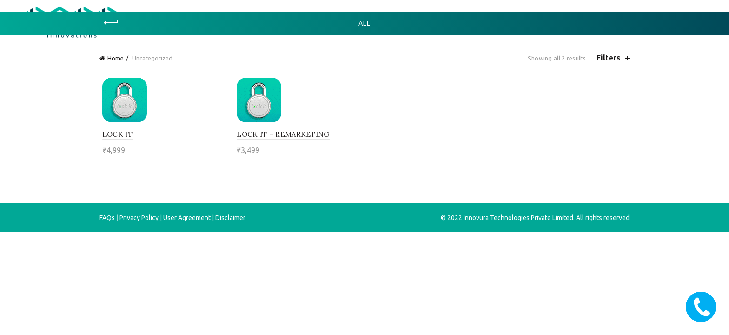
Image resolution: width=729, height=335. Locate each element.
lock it (114, 134)
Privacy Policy (139, 217)
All (364, 23)
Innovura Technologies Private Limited (518, 217)
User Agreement (187, 217)
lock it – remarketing (282, 134)
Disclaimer (230, 217)
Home (115, 58)
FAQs (107, 217)
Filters (608, 58)
